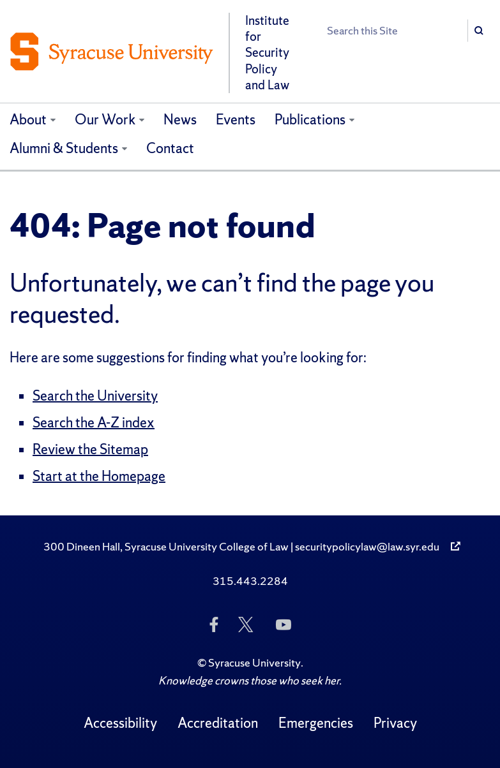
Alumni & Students (64, 148)
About (28, 119)
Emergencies (315, 723)
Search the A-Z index (94, 422)
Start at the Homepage (99, 476)
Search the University (95, 396)
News (180, 119)
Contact (170, 148)
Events (235, 119)
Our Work (105, 119)
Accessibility (120, 723)
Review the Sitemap (90, 449)
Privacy (395, 723)
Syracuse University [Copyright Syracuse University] (254, 662)
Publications (310, 119)
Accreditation (218, 723)
